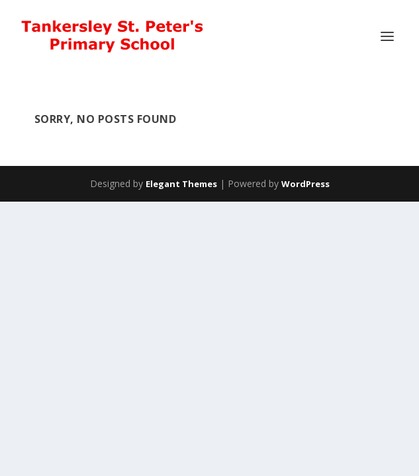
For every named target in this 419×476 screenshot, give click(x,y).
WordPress (305, 184)
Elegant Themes (181, 184)
